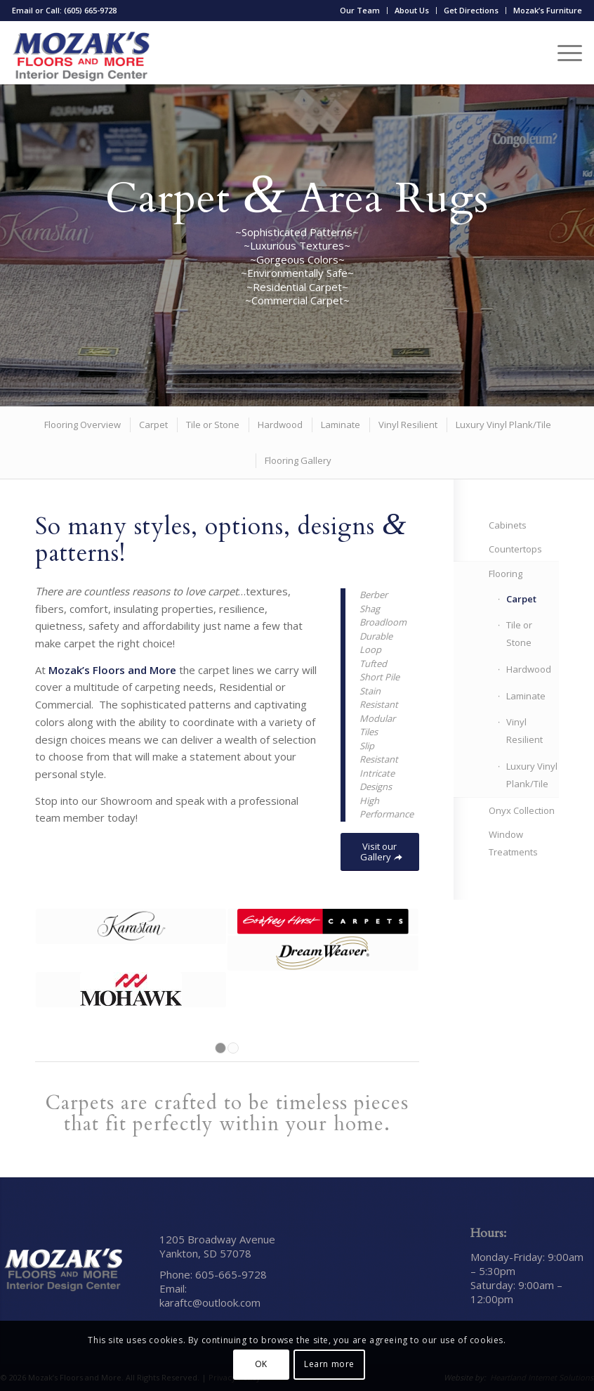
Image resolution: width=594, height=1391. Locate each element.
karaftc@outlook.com (209, 1302)
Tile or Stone (519, 634)
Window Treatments (513, 843)
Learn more (329, 1364)
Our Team (360, 10)
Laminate (526, 696)
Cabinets (508, 525)
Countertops (515, 549)
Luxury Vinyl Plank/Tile (531, 775)
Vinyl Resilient (524, 731)
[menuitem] (360, 10)
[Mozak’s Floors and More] (81, 52)
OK (261, 1364)
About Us (412, 10)
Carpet (521, 599)
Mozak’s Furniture (547, 10)
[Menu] (562, 52)
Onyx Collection (522, 810)
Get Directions (471, 10)
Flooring (505, 573)
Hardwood (528, 669)
